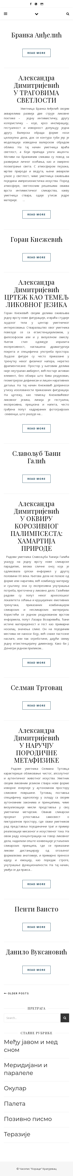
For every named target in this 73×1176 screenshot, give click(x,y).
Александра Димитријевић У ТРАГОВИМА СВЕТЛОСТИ (36, 88)
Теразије (17, 1134)
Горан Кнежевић (37, 239)
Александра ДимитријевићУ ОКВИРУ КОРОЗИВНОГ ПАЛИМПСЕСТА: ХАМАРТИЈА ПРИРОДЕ (37, 525)
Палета (15, 1103)
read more (36, 53)
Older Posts (16, 993)
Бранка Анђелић (36, 34)
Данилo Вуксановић (36, 951)
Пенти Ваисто (36, 908)
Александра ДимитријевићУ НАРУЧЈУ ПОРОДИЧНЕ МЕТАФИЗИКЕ (36, 745)
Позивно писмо (28, 1119)
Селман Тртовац (36, 687)
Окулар (15, 1088)
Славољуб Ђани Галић (36, 457)
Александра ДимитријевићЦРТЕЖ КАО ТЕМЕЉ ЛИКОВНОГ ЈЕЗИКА (36, 293)
